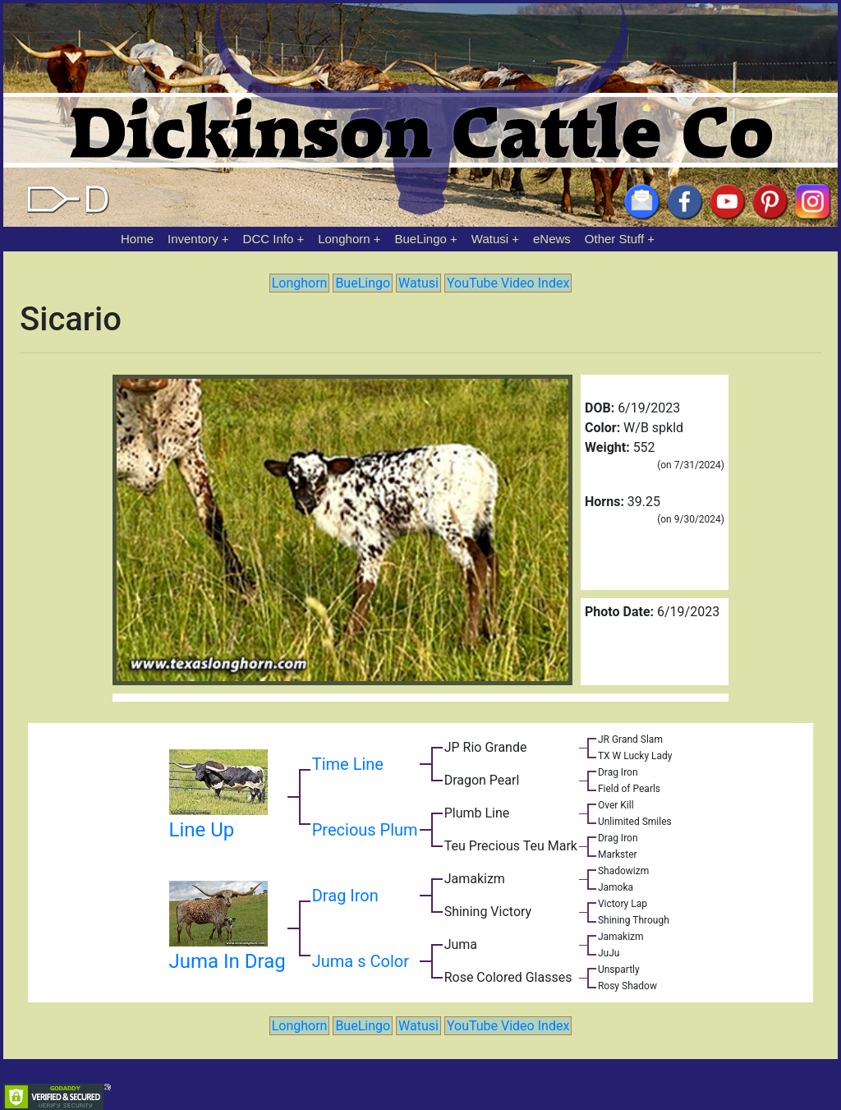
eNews (552, 239)
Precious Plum (365, 830)
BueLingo (421, 239)
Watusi (489, 239)
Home (137, 239)
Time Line (348, 764)
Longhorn (344, 239)
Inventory (193, 239)
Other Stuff (614, 239)
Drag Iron (345, 895)
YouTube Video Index (508, 283)
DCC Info (268, 239)
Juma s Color (360, 961)
